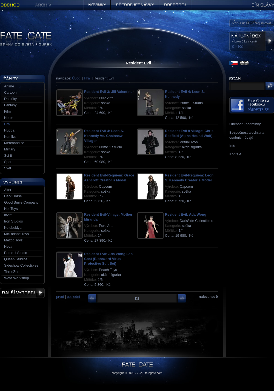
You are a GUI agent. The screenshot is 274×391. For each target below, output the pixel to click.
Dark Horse (13, 196)
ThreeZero (12, 272)
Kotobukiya (12, 228)
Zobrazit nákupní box (269, 41)
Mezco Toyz (13, 240)
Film (7, 111)
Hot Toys (11, 209)
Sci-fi (8, 155)
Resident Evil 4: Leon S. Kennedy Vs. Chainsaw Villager (104, 136)
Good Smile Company (21, 202)
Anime (9, 86)
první (60, 297)
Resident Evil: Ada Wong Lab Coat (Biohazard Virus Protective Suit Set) (108, 259)
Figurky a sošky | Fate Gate (21, 34)
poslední (73, 297)
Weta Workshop (16, 278)
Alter (7, 190)
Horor (8, 118)
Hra (87, 78)
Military (9, 149)
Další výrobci (22, 293)
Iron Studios (13, 221)
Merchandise (14, 143)
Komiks (10, 137)
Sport (8, 162)
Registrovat (262, 23)
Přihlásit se (241, 23)
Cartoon (10, 92)
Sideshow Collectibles (21, 265)
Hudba (9, 130)
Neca (8, 246)
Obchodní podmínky (245, 124)
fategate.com (153, 373)
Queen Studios (15, 259)
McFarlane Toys (16, 234)
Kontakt (235, 154)
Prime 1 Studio (15, 253)
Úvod (76, 78)
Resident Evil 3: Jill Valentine (108, 92)
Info (232, 146)
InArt (8, 215)
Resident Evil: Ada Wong (185, 214)
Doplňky (10, 99)
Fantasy (10, 105)
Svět (7, 168)
